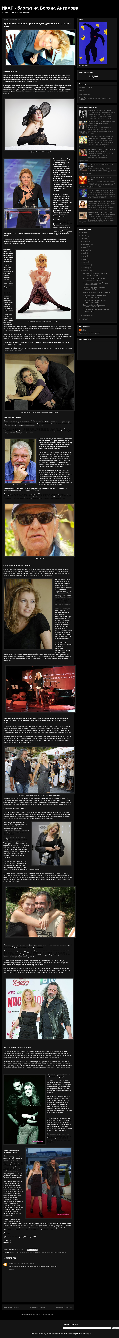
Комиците (38, 1252)
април (85, 250)
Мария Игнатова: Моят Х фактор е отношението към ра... (95, 274)
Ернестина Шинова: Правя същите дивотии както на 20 (95, 296)
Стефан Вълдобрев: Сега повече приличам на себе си (94, 288)
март (85, 247)
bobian (83, 330)
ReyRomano (13, 1263)
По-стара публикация (63, 1307)
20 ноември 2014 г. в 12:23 (26, 1263)
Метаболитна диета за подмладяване (101, 201)
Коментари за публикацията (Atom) (42, 1314)
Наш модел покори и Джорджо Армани (96, 292)
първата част (10, 239)
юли (85, 259)
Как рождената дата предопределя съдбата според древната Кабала (100, 137)
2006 (83, 233)
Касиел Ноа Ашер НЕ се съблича (100, 111)
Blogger (88, 1334)
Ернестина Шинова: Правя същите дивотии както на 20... (95, 301)
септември (87, 265)
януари (86, 241)
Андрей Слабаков (15, 1252)
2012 (83, 236)
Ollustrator (70, 1334)
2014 (83, 319)
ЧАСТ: (11, 1241)
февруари (87, 244)
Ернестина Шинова (28, 1252)
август (85, 262)
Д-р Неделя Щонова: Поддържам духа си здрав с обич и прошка (101, 150)
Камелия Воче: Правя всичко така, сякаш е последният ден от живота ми (101, 213)
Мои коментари (84, 94)
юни (85, 256)
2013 (83, 239)
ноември (86, 271)
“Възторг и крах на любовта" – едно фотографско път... (95, 284)
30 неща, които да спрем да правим (100, 190)
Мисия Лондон (47, 1252)
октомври (86, 268)
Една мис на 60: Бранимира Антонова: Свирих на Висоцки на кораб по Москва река (101, 123)
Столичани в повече (59, 1252)
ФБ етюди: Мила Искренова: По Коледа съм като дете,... (94, 279)
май (84, 253)
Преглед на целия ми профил (89, 333)
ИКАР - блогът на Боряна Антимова (40, 8)
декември (87, 315)
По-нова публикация (11, 1307)
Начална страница (37, 1307)
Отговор (11, 1269)
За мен (81, 91)
